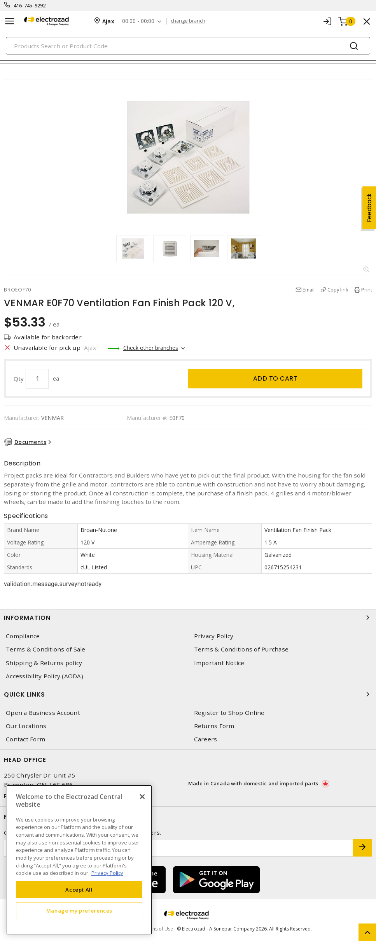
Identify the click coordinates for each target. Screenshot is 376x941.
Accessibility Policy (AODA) (44, 676)
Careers (205, 739)
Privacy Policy (214, 636)
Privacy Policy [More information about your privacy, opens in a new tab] (107, 872)
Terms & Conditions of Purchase (241, 649)
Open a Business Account (43, 712)
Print (366, 289)
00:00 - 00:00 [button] (138, 21)
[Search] (188, 45)
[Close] (142, 796)
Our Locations (26, 726)
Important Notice (219, 663)
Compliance (23, 636)
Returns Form (214, 726)
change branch (188, 21)
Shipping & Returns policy (44, 663)
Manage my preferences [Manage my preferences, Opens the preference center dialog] (79, 910)
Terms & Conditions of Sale (46, 649)
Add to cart (275, 378)
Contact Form (25, 739)
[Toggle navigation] (10, 21)
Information (188, 617)
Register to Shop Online (229, 712)
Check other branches (150, 347)
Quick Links (188, 694)
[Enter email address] (178, 848)
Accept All (79, 889)
